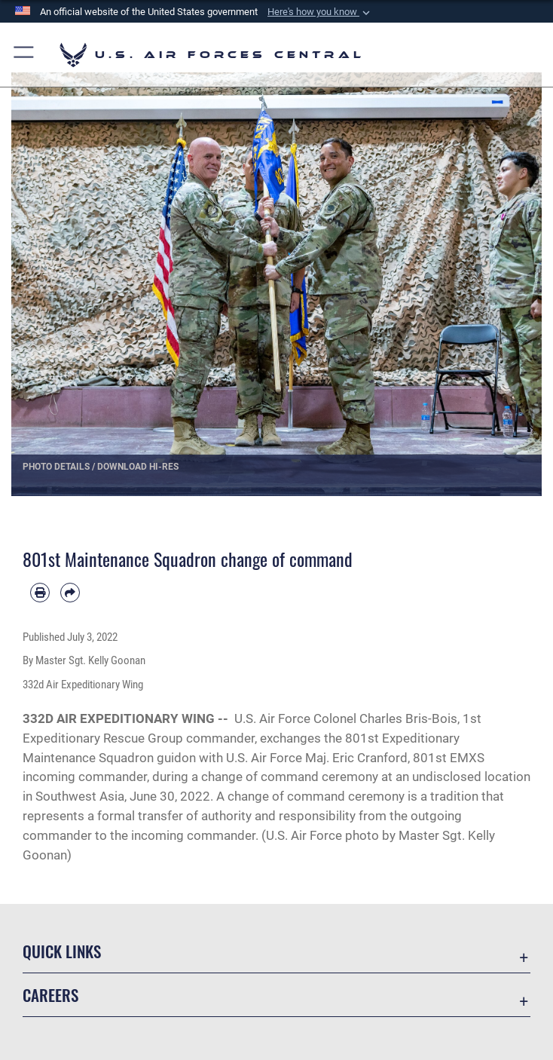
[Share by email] (70, 592)
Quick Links (62, 951)
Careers (50, 994)
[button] (320, 12)
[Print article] (40, 592)
